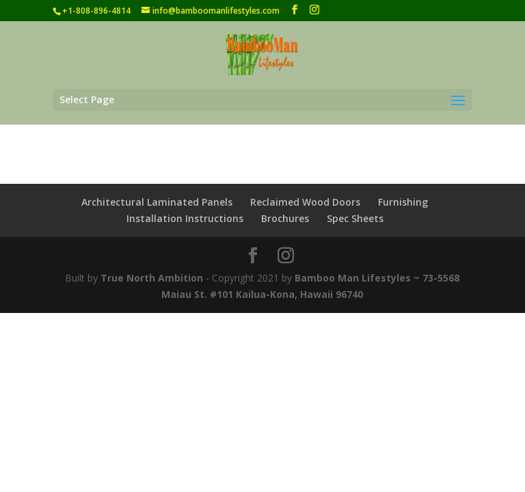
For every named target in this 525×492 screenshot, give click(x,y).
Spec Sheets (355, 218)
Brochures (285, 218)
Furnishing (403, 201)
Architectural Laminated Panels (156, 201)
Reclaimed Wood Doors (305, 201)
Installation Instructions (184, 218)
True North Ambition (151, 277)
